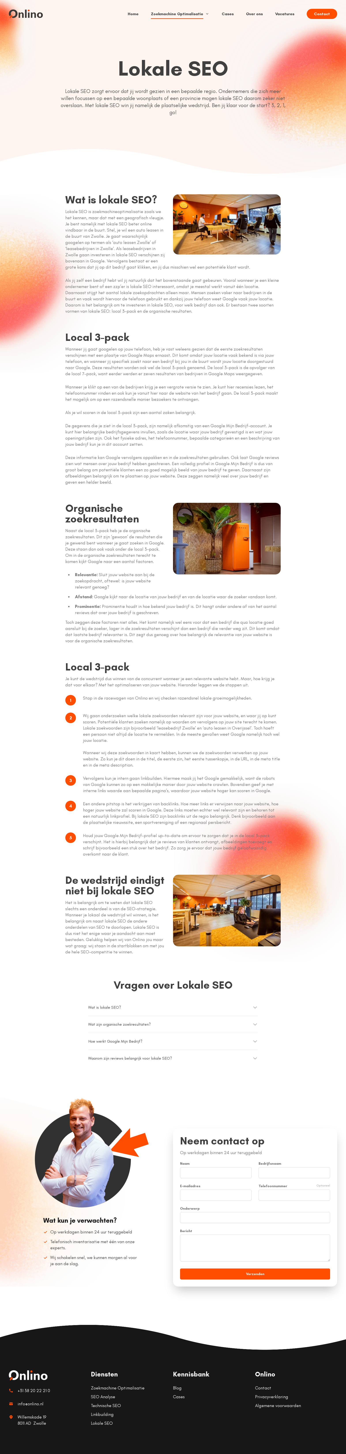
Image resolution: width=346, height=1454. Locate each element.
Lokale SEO (102, 1423)
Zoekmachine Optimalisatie (180, 13)
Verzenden (255, 1274)
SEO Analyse (103, 1396)
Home (133, 13)
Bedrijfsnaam (270, 1163)
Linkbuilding (102, 1414)
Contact (322, 13)
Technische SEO (106, 1405)
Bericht (186, 1231)
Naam (185, 1163)
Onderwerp (190, 1208)
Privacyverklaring (271, 1396)
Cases (228, 13)
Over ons (254, 13)
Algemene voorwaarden (278, 1405)
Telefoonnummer (273, 1186)
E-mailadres (190, 1186)
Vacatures (284, 13)
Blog (177, 1388)
